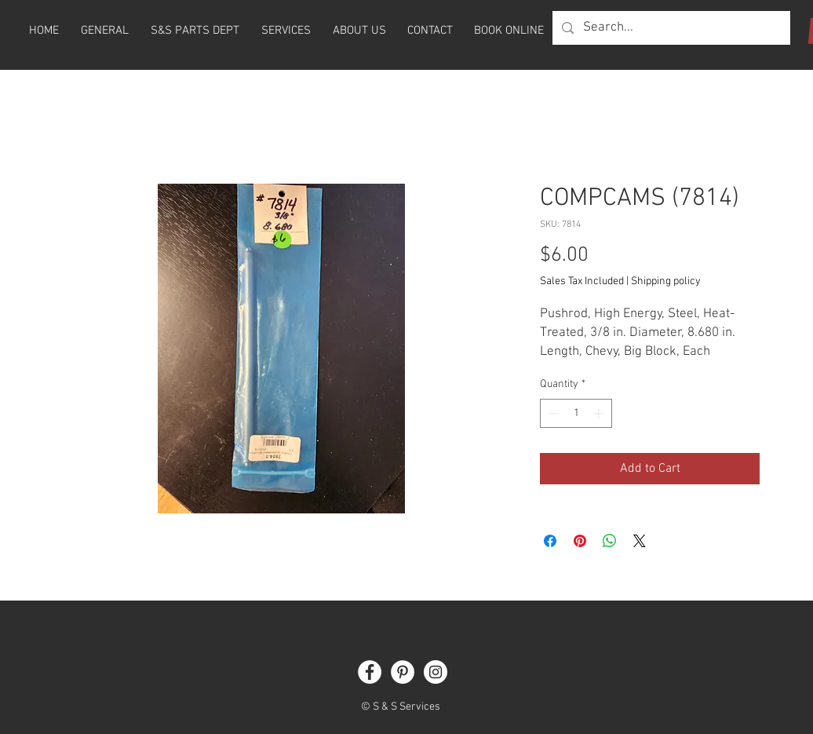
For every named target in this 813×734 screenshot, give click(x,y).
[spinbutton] (576, 413)
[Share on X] (639, 540)
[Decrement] (552, 413)
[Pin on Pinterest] (580, 540)
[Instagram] (435, 672)
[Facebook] (369, 672)
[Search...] (670, 28)
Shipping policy (666, 281)
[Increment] (600, 413)
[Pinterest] (402, 672)
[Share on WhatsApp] (609, 540)
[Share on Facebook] (550, 540)
